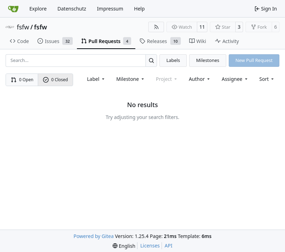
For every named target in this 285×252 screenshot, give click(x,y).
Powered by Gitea (93, 236)
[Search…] (151, 60)
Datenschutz (71, 8)
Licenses (150, 245)
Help (139, 8)
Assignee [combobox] (235, 79)
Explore (38, 8)
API (168, 245)
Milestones (207, 60)
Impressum (110, 8)
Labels (173, 60)
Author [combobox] (200, 79)
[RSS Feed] (156, 27)
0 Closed (55, 80)
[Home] (13, 8)
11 (202, 26)
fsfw (23, 26)
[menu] (267, 79)
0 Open (22, 80)
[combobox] (96, 79)
